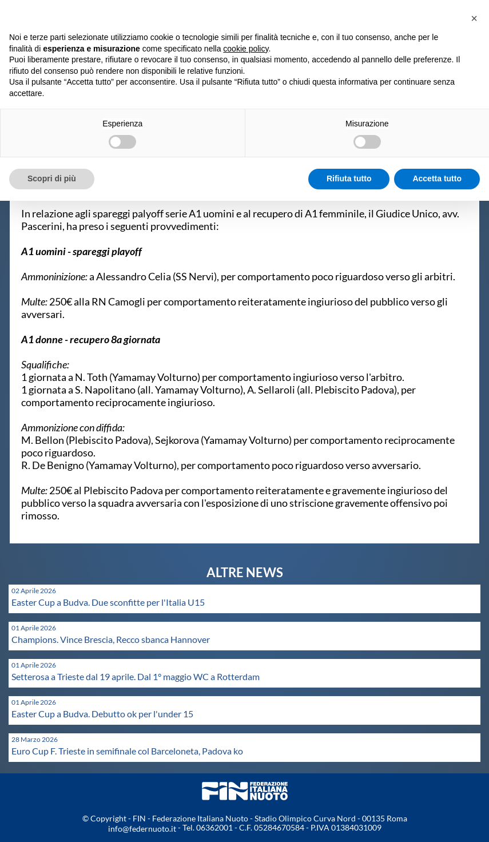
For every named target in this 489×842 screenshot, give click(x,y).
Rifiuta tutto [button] (349, 178)
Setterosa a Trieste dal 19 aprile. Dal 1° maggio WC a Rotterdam (135, 676)
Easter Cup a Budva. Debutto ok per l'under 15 (102, 713)
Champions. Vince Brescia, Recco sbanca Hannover (110, 639)
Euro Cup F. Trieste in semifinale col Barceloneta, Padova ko (127, 750)
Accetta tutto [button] (437, 178)
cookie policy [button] (245, 48)
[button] (474, 18)
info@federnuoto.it (142, 828)
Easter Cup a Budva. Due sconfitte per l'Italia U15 (108, 602)
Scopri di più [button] (51, 178)
